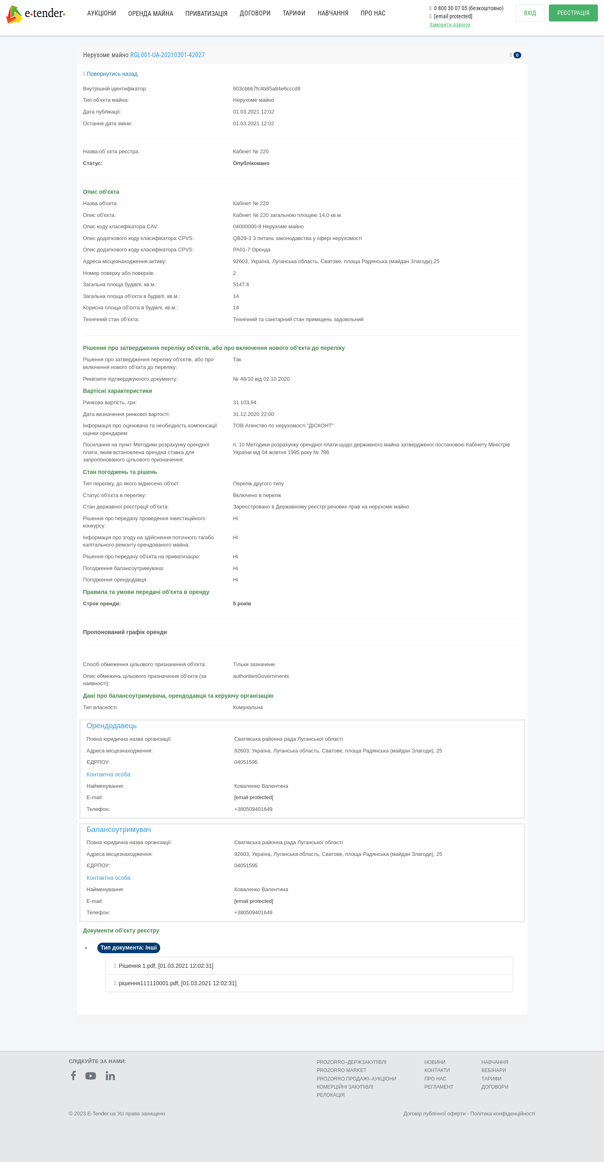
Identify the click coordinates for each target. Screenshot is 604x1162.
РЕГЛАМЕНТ (439, 1087)
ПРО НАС (373, 13)
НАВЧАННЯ (333, 13)
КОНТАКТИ (437, 1070)
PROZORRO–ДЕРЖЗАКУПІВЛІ (352, 1062)
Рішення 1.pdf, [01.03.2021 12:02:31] (166, 966)
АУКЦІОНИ (101, 13)
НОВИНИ (434, 1062)
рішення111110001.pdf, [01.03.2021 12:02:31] (177, 983)
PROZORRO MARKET (342, 1070)
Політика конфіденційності (503, 1114)
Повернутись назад (110, 74)
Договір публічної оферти (435, 1114)
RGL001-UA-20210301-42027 (167, 55)
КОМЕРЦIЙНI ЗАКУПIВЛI (345, 1087)
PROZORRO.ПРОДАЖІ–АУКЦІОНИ (356, 1079)
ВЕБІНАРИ (493, 1070)
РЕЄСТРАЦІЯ (573, 13)
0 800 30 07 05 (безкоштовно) (466, 8)
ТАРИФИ (294, 13)
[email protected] (253, 797)
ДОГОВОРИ (255, 13)
